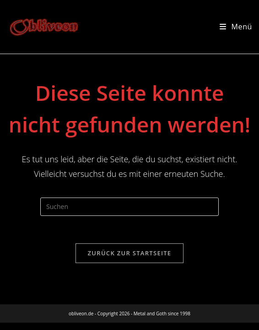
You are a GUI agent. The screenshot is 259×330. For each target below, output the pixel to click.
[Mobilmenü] (236, 27)
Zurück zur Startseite (130, 253)
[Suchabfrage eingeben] (129, 207)
